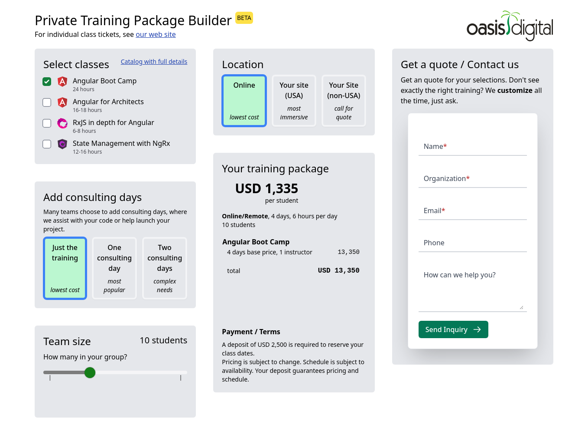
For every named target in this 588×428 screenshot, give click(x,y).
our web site (156, 34)
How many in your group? (85, 357)
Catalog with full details (154, 61)
